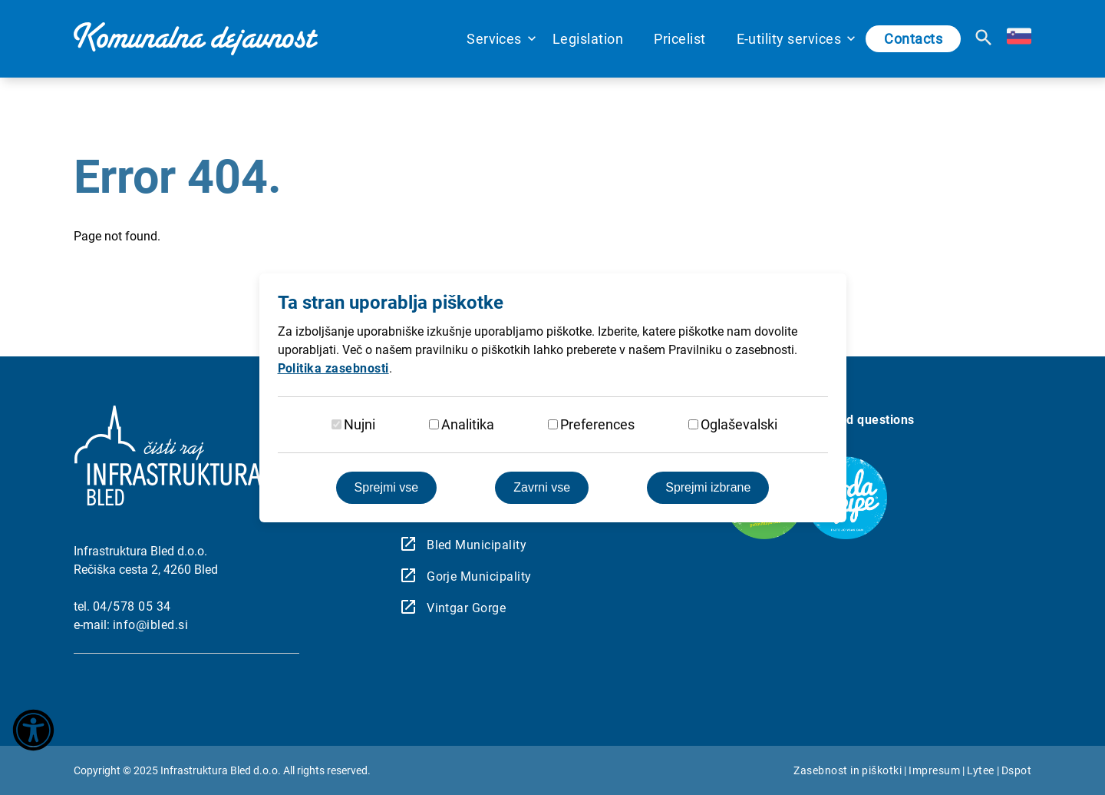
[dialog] (552, 397)
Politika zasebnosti (333, 368)
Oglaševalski (739, 424)
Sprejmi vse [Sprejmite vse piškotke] (387, 487)
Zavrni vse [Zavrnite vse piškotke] (541, 487)
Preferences (597, 424)
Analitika (467, 424)
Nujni (359, 424)
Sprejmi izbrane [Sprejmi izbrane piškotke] (707, 487)
